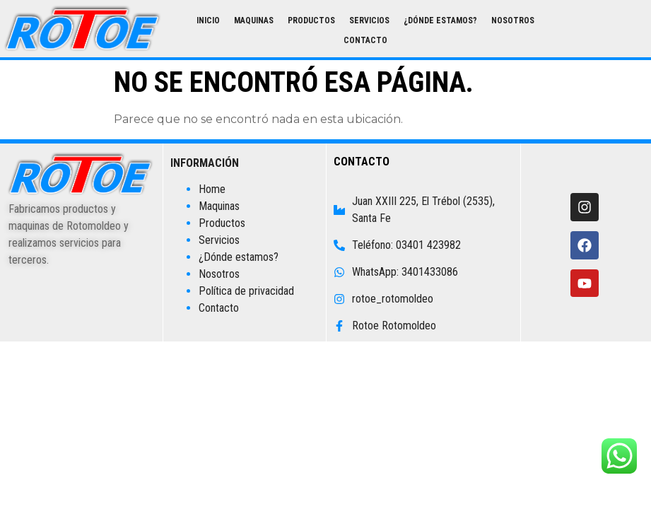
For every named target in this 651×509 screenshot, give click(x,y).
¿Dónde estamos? (440, 20)
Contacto (365, 40)
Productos (311, 20)
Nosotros (512, 20)
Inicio (208, 20)
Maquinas (254, 20)
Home (212, 189)
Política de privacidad (246, 291)
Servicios (369, 20)
